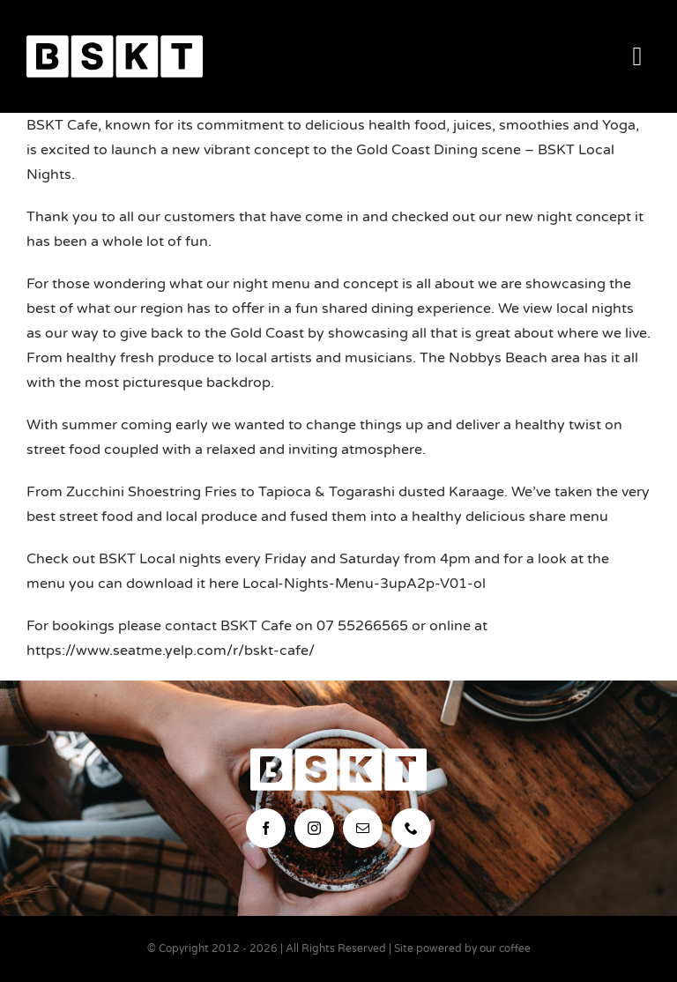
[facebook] (266, 828)
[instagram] (314, 828)
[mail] (363, 828)
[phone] (411, 828)
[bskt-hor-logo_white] (114, 42)
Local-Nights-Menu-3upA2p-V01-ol (364, 583)
